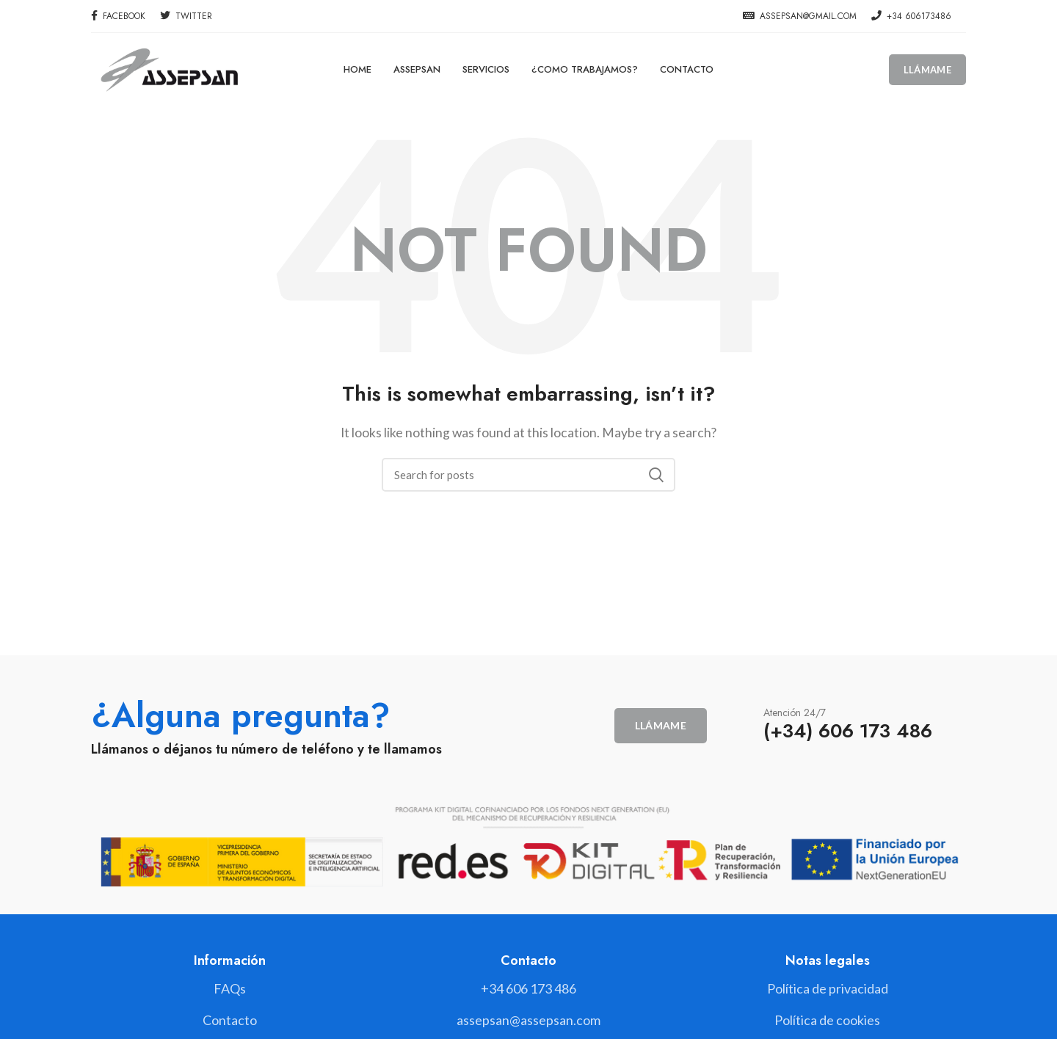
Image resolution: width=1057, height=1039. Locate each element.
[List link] (528, 988)
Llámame (927, 70)
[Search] (528, 475)
